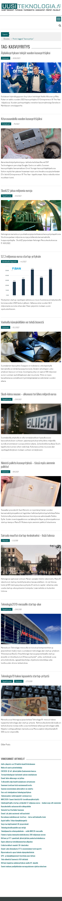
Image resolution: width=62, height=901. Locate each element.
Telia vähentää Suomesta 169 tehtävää (14, 859)
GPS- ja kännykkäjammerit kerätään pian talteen (18, 855)
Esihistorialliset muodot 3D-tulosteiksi (14, 845)
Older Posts (5, 745)
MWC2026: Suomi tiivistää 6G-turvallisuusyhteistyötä (20, 799)
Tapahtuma (6, 196)
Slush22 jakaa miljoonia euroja (16, 190)
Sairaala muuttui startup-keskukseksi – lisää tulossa (28, 535)
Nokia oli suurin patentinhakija (11, 767)
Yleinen (5, 540)
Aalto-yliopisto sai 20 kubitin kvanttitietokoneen (18, 764)
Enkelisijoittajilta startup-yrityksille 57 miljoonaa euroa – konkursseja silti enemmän (31, 802)
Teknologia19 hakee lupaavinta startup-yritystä (25, 676)
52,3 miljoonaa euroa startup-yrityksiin (21, 256)
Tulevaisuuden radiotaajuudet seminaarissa (16, 795)
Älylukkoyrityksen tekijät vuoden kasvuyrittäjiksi (25, 53)
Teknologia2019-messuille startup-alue (21, 604)
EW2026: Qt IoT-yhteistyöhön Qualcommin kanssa (18, 771)
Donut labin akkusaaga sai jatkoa (12, 778)
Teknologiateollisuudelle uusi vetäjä (13, 827)
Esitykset (6, 124)
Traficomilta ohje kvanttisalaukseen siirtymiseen (18, 781)
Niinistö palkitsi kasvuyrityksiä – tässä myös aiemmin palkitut (28, 464)
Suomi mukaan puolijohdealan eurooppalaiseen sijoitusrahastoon (23, 866)
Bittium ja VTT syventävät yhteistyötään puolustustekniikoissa (23, 838)
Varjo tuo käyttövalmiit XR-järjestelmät (15, 824)
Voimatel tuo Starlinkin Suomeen (12, 809)
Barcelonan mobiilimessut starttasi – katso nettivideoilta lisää (23, 816)
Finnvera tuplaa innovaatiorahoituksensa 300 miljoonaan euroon (23, 834)
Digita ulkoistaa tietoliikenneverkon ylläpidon (17, 841)
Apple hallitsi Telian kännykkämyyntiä (14, 820)
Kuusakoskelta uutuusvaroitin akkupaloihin (16, 806)
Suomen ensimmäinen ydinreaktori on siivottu (17, 788)
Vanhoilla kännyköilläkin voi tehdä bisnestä (22, 322)
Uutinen (5, 58)
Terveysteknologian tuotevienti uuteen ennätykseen (19, 774)
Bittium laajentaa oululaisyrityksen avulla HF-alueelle (19, 862)
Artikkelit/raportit (9, 261)
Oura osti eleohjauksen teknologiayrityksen (16, 792)
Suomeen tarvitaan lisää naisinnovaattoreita (16, 785)
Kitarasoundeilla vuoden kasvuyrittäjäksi (21, 118)
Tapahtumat (7, 681)
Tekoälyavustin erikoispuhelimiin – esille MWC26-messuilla (22, 831)
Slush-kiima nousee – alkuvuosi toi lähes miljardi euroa (28, 394)
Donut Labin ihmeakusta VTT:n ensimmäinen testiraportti (21, 848)
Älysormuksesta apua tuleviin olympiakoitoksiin (17, 852)
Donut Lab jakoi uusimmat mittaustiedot (15, 813)
